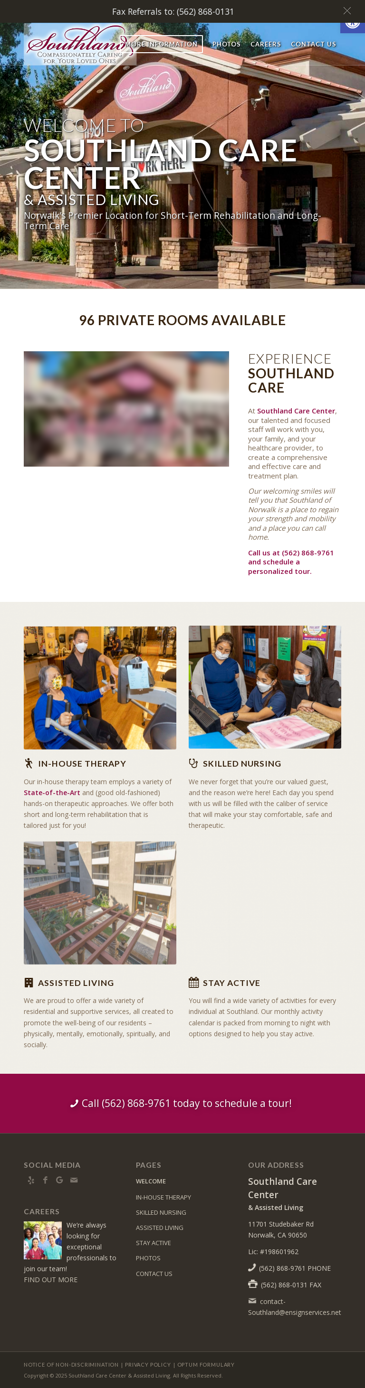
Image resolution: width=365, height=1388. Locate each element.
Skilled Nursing (242, 764)
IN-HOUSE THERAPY (163, 1197)
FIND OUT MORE (50, 1279)
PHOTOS (148, 1258)
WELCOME (151, 1181)
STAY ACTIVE (153, 1242)
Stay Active (231, 983)
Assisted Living (76, 983)
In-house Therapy (82, 764)
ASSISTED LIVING (159, 1227)
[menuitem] (161, 44)
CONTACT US (154, 1273)
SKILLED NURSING (161, 1212)
